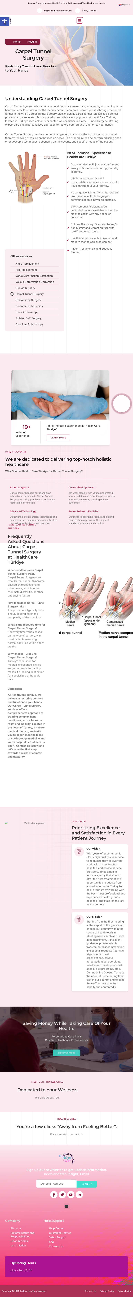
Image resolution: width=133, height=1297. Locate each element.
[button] (4, 21)
